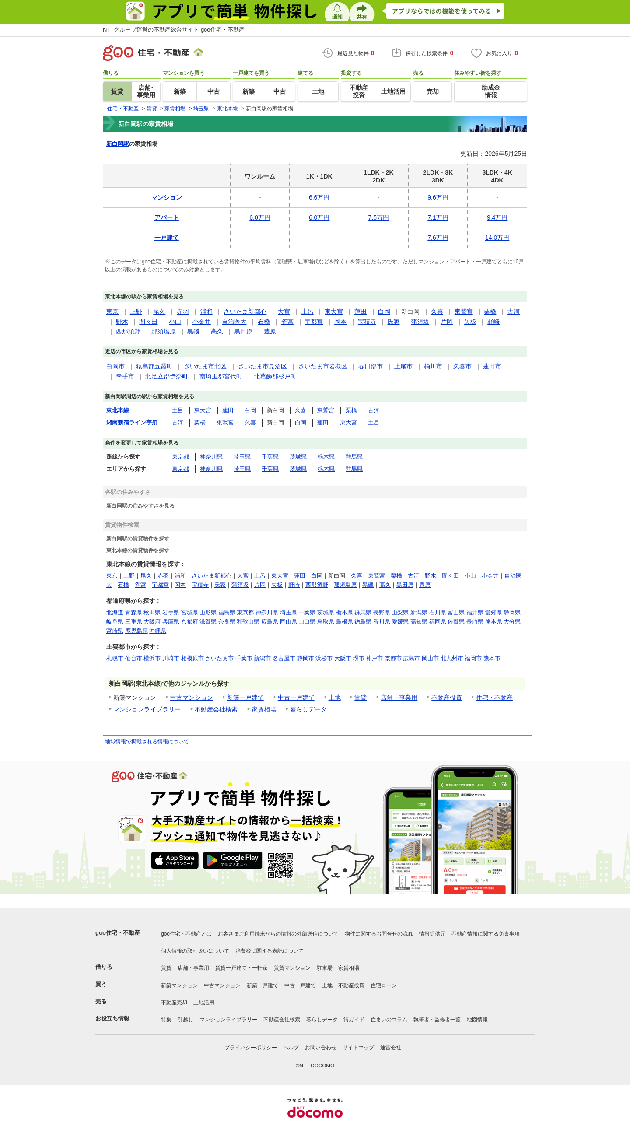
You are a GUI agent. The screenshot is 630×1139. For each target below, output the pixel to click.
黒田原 (243, 331)
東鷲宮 (464, 311)
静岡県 (512, 612)
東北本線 (117, 410)
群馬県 (354, 456)
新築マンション (179, 985)
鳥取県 (325, 621)
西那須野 (128, 331)
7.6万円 (437, 237)
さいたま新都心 (245, 311)
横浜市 (152, 658)
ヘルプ (291, 1047)
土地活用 (203, 1002)
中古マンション (191, 697)
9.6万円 (437, 197)
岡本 (340, 321)
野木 (122, 321)
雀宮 (287, 321)
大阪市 (342, 658)
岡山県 (288, 621)
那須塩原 (163, 331)
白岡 (384, 311)
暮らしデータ (308, 709)
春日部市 (370, 366)
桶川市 (433, 366)
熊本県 (493, 621)
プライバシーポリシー (250, 1047)
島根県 (344, 621)
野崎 (493, 321)
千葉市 (243, 658)
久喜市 (462, 366)
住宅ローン (384, 985)
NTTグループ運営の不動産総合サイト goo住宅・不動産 (174, 29)
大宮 (284, 311)
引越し (185, 1019)
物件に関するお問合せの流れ (379, 934)
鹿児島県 (136, 630)
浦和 (206, 311)
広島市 (411, 658)
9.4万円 (497, 217)
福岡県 (437, 621)
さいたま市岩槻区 (322, 366)
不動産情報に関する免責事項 (486, 934)
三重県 (133, 621)
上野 (136, 311)
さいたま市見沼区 (262, 366)
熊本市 (491, 658)
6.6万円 (319, 197)
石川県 (437, 612)
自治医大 (234, 321)
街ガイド (353, 1019)
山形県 (208, 612)
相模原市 (192, 658)
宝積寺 (367, 321)
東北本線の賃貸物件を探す (137, 550)
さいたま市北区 (205, 366)
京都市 (393, 658)
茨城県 (298, 456)
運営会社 (390, 1047)
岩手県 (170, 612)
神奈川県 (211, 456)
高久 (217, 331)
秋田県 (152, 612)
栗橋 (490, 311)
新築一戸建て (245, 697)
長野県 (381, 612)
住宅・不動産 (494, 697)
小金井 (201, 321)
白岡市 (115, 366)
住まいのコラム (389, 1019)
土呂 (307, 311)
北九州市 (452, 658)
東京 (112, 311)
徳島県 (362, 621)
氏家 (394, 321)
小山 (175, 321)
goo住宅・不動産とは (186, 934)
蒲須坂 (420, 321)
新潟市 (262, 658)
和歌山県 (248, 621)
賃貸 (360, 697)
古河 (514, 311)
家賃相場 (264, 709)
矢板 (470, 321)
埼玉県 (242, 456)
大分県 (512, 621)
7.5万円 (378, 217)
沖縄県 (157, 630)
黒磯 (193, 331)
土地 (335, 697)
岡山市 (430, 658)
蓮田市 (492, 366)
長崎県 (474, 621)
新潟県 (418, 612)
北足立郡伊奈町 (166, 376)
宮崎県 (114, 630)
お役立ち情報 (112, 1018)
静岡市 (305, 658)
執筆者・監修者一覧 (437, 1019)
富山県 (456, 612)
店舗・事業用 (399, 697)
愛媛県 (400, 621)
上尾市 (403, 366)
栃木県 (326, 456)
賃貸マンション (292, 968)
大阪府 (152, 621)
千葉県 (270, 456)
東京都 (180, 456)
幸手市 (125, 376)
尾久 (159, 311)
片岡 (447, 321)
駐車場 (324, 968)
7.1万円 (437, 217)
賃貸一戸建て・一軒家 (241, 968)
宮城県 (189, 612)
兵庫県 (170, 621)
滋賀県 (208, 621)
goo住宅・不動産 (117, 932)
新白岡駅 (117, 143)
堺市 (358, 658)
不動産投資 (446, 697)
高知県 (418, 621)
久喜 (437, 311)
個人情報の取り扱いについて (195, 951)
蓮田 (360, 311)
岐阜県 (114, 621)
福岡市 (473, 658)
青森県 (133, 612)
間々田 (148, 321)
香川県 (381, 621)
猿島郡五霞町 (154, 366)
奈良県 (226, 621)
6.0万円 (259, 217)
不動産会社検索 (216, 709)
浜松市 (323, 658)
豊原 (270, 331)
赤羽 (183, 311)
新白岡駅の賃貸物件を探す (137, 538)
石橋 (264, 321)
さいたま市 (219, 658)
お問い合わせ (320, 1047)
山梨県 (400, 612)
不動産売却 (174, 1002)
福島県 (226, 612)
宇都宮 (313, 321)
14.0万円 (497, 237)
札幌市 (114, 658)
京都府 (189, 621)
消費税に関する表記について (269, 951)
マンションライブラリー (147, 709)
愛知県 (493, 612)
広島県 (269, 621)
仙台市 (133, 658)
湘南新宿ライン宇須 (132, 422)
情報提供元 (432, 934)
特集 (166, 1019)
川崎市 (170, 658)
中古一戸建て (296, 697)
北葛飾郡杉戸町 (275, 376)
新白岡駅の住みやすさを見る (140, 505)
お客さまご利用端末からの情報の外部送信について (278, 934)
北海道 (114, 612)
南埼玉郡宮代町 (221, 376)
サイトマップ (358, 1047)
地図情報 (477, 1019)
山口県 (306, 621)
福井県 (474, 612)
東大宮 (334, 311)
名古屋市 (284, 658)
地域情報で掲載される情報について (147, 742)
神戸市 (374, 658)
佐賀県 (456, 621)
